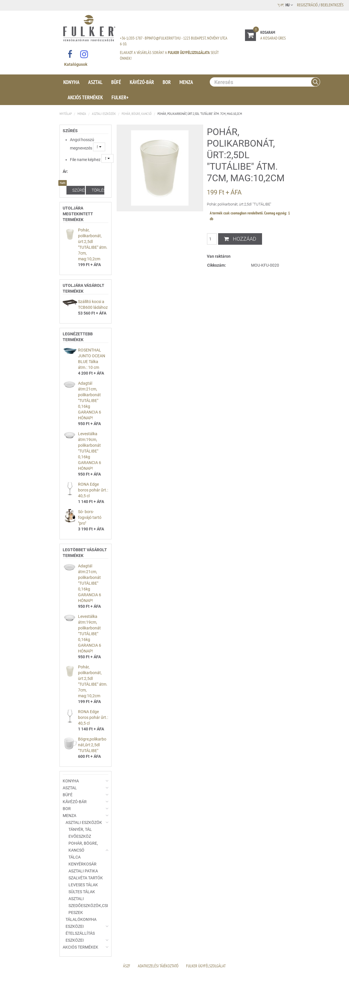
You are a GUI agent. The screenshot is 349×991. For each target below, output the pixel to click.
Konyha (71, 82)
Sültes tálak (81, 891)
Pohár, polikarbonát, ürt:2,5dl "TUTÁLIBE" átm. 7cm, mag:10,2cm (199, 113)
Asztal (95, 82)
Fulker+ (120, 97)
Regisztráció (307, 5)
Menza (186, 82)
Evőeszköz (79, 836)
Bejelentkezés (332, 5)
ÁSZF (126, 965)
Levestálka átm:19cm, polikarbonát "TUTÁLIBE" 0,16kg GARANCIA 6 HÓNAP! (89, 451)
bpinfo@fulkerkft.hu (163, 38)
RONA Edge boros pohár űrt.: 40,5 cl (93, 490)
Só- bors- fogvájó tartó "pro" (89, 517)
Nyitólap (66, 113)
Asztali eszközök (104, 113)
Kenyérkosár (82, 864)
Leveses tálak (83, 884)
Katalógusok (75, 64)
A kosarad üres (273, 38)
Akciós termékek (85, 97)
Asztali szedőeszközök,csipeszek (88, 905)
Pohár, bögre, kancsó (137, 113)
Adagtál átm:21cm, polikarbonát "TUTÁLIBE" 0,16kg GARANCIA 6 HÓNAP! (89, 400)
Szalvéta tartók (85, 878)
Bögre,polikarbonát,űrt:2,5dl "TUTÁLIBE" (92, 745)
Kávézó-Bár (142, 82)
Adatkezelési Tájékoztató (158, 965)
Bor (167, 82)
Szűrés (78, 190)
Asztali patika (83, 871)
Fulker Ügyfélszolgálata (189, 52)
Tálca (74, 857)
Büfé (116, 82)
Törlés (98, 190)
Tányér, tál (80, 829)
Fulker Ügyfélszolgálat (206, 965)
